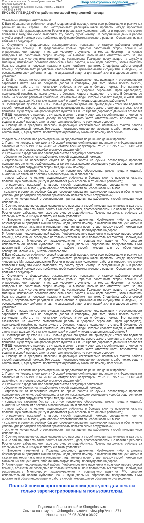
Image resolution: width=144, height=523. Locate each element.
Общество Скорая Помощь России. (32, 6)
